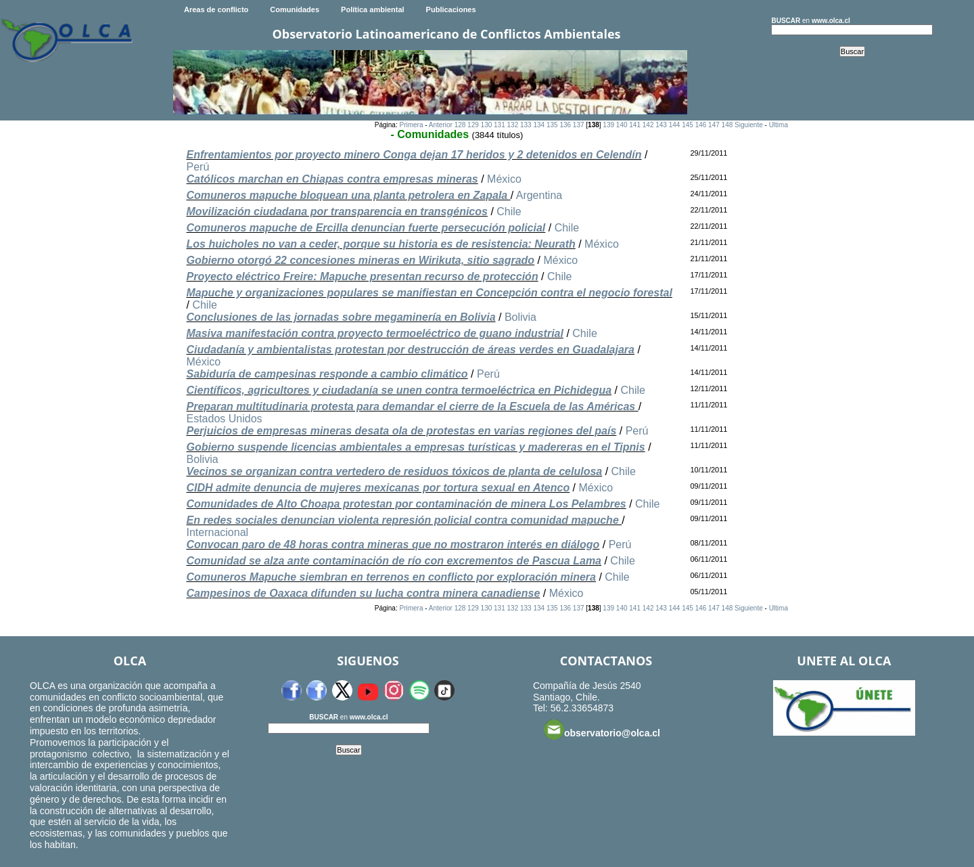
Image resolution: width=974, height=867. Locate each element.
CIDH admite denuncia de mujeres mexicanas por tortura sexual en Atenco (378, 487)
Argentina (539, 195)
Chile (508, 211)
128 (460, 125)
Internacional (217, 532)
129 (473, 125)
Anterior (441, 125)
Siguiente (749, 125)
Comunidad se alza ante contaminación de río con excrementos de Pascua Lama (393, 560)
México (504, 179)
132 (513, 125)
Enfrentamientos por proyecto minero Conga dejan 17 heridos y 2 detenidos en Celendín (413, 154)
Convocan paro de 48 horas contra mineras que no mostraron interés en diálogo (392, 544)
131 (499, 125)
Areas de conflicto (216, 9)
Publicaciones (451, 9)
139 (608, 125)
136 (565, 125)
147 (714, 125)
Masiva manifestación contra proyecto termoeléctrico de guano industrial (374, 333)
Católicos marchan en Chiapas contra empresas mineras (332, 179)
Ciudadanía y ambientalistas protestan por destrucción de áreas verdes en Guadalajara (410, 349)
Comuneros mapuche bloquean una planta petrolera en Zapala (348, 195)
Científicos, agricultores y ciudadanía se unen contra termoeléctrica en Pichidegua (398, 390)
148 (727, 125)
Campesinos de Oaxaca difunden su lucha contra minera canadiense (363, 593)
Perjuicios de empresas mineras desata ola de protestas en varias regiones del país (401, 431)
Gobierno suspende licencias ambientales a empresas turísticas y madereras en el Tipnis (415, 447)
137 (578, 125)
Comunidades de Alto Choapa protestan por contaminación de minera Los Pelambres (406, 504)
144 (674, 125)
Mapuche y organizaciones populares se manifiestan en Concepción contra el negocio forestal (429, 292)
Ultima (778, 125)
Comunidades (294, 9)
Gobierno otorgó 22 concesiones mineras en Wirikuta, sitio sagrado (360, 260)
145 (687, 125)
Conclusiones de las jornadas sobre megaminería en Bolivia (340, 317)
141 (635, 125)
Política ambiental (372, 9)
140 (622, 125)
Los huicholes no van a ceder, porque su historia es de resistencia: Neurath (380, 244)
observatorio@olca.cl (602, 729)
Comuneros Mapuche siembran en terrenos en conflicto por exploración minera (390, 577)
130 (486, 125)
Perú (197, 167)
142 (648, 125)
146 (701, 125)
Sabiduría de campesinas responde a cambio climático (326, 374)
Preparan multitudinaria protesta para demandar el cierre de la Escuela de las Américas (412, 406)
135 (552, 125)
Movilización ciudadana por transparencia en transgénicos (336, 211)
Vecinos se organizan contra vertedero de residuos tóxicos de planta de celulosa (394, 471)
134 (538, 125)
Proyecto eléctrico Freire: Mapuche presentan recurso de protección (362, 276)
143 (661, 125)
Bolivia (520, 317)
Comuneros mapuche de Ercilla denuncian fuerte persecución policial (365, 228)
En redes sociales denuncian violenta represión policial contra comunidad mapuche (404, 520)
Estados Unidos (224, 418)
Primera (411, 125)
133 (526, 125)
